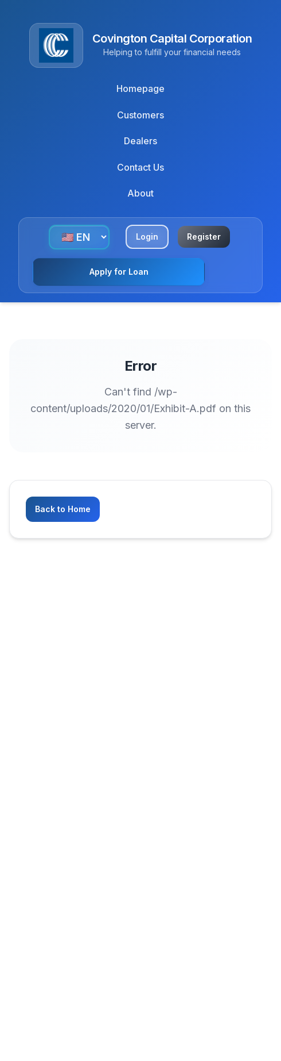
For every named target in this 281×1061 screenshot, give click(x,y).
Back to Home (63, 509)
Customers (140, 115)
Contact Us (140, 167)
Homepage (140, 88)
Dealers (140, 141)
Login (147, 236)
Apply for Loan (119, 271)
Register (204, 236)
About (140, 193)
